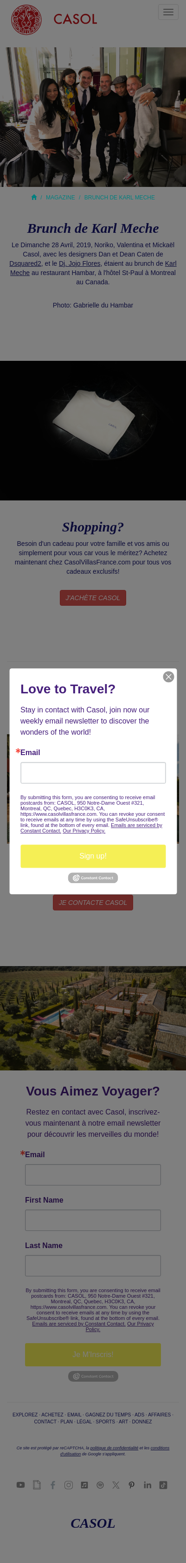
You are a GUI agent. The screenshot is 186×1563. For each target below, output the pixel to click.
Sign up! (93, 856)
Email (30, 752)
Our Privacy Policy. (84, 830)
